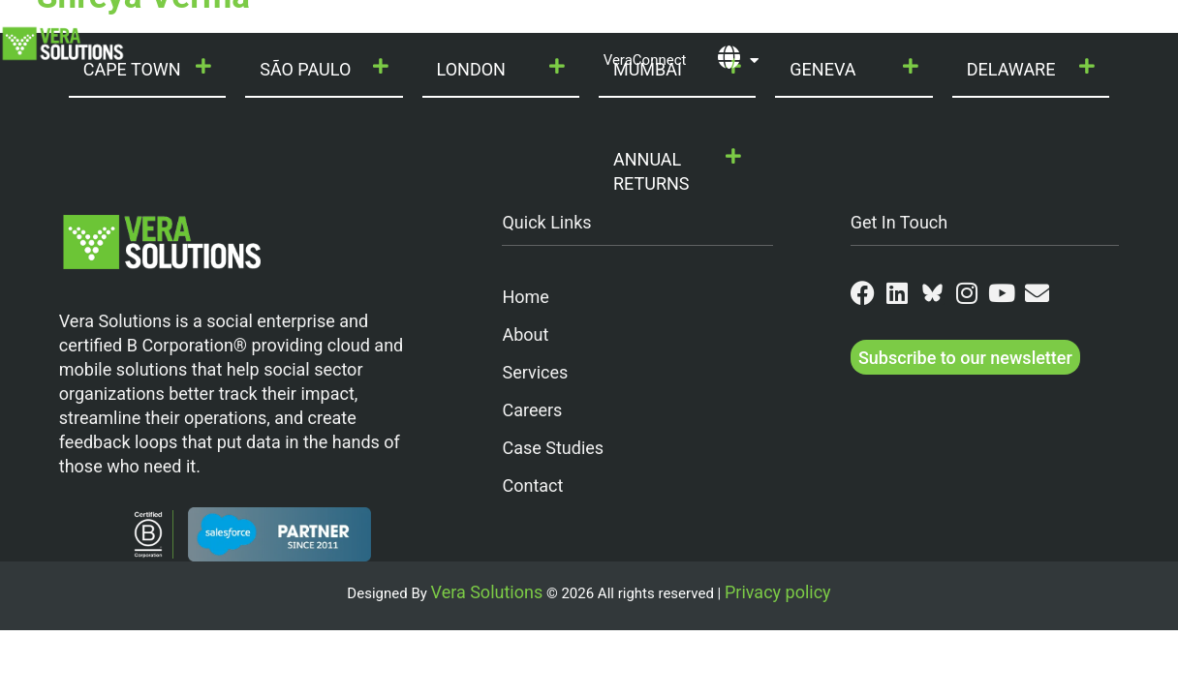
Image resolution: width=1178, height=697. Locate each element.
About (525, 334)
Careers (532, 410)
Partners (867, 27)
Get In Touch (899, 222)
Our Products (538, 27)
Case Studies (553, 448)
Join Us (764, 27)
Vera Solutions (487, 592)
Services (535, 372)
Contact (1079, 27)
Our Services (404, 27)
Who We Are (273, 27)
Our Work (660, 27)
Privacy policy (778, 592)
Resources (979, 27)
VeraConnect (645, 60)
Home (525, 297)
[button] (677, 172)
